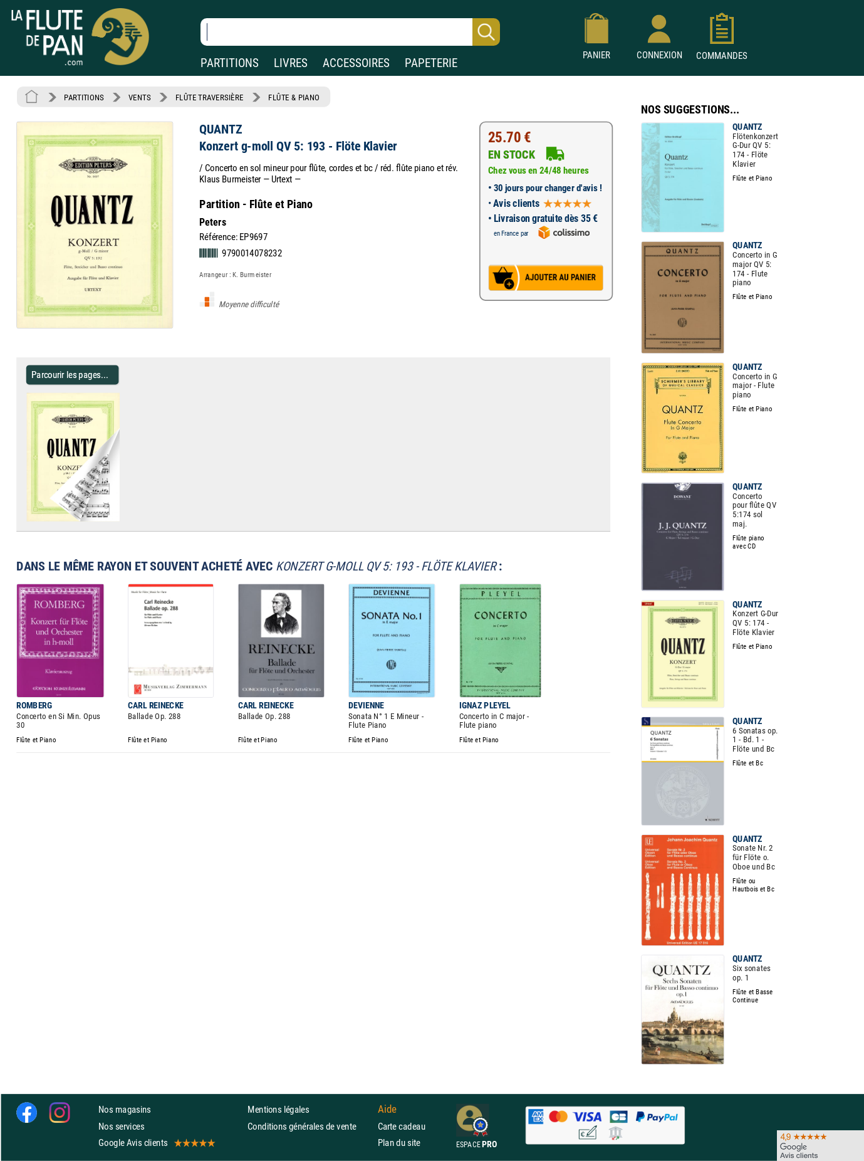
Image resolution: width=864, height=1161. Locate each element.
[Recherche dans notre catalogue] (350, 32)
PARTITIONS (229, 63)
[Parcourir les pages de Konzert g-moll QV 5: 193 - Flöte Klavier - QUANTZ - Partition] (124, 518)
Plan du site (399, 1142)
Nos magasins (124, 1110)
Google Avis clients (156, 1142)
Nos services (121, 1126)
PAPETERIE (431, 63)
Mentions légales (278, 1110)
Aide (387, 1109)
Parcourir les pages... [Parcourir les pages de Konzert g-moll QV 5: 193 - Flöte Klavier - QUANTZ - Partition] (69, 374)
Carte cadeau (401, 1126)
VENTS (139, 97)
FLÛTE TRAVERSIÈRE (209, 97)
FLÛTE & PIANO (294, 97)
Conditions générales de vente (309, 1126)
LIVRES (291, 63)
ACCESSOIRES (356, 63)
